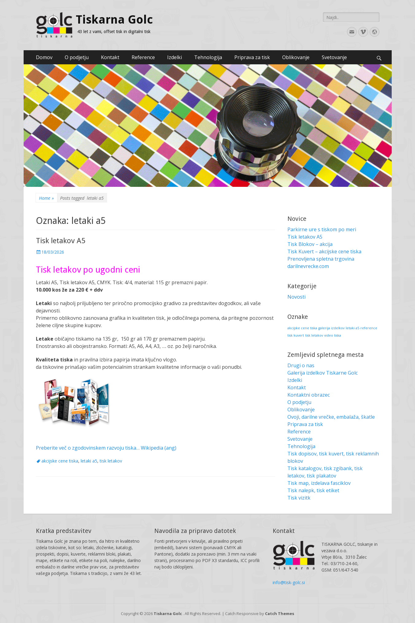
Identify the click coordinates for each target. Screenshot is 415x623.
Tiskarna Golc (114, 19)
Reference (143, 57)
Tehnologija (208, 57)
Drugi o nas (300, 365)
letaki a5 (89, 461)
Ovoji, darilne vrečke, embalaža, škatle (331, 416)
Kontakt (110, 57)
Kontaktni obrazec (308, 394)
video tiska (332, 335)
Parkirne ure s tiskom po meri (321, 229)
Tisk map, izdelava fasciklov (319, 483)
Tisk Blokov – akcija (309, 244)
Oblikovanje (295, 57)
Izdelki (174, 57)
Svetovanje (334, 57)
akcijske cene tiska (59, 461)
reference (368, 328)
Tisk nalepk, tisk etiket (313, 490)
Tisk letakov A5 (60, 240)
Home (46, 198)
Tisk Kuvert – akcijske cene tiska (324, 251)
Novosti (296, 296)
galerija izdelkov (331, 328)
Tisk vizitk (298, 497)
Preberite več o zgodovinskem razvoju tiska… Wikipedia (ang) (106, 447)
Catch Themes (279, 613)
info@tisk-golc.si (289, 582)
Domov (44, 57)
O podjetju (77, 57)
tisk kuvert (295, 335)
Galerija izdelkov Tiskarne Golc (322, 372)
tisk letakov (111, 461)
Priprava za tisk (252, 57)
